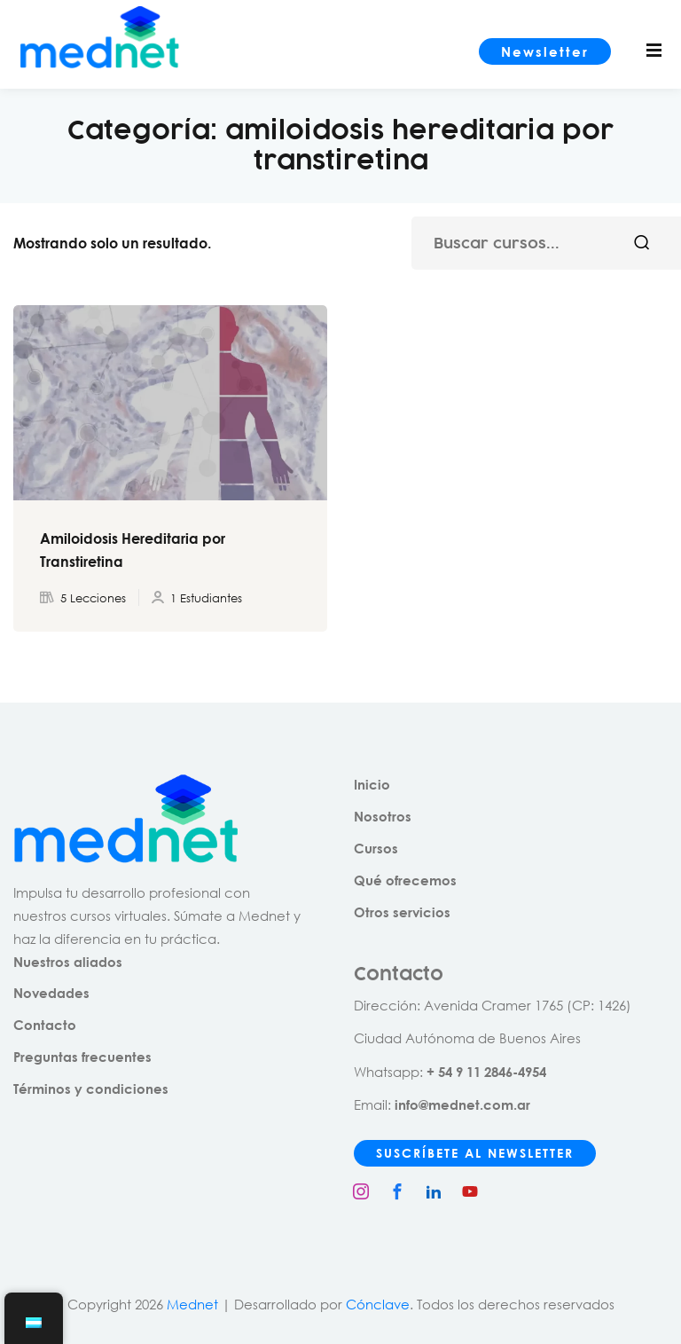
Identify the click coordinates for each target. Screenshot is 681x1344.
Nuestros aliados (67, 962)
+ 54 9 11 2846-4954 (486, 1072)
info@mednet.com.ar (462, 1104)
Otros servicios (402, 912)
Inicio (372, 784)
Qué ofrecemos (405, 880)
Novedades (51, 993)
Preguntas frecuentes (82, 1057)
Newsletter (545, 51)
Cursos (376, 848)
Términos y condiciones (90, 1088)
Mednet (192, 1304)
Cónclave (378, 1304)
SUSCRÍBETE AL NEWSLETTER (475, 1152)
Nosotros (382, 816)
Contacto (44, 1025)
